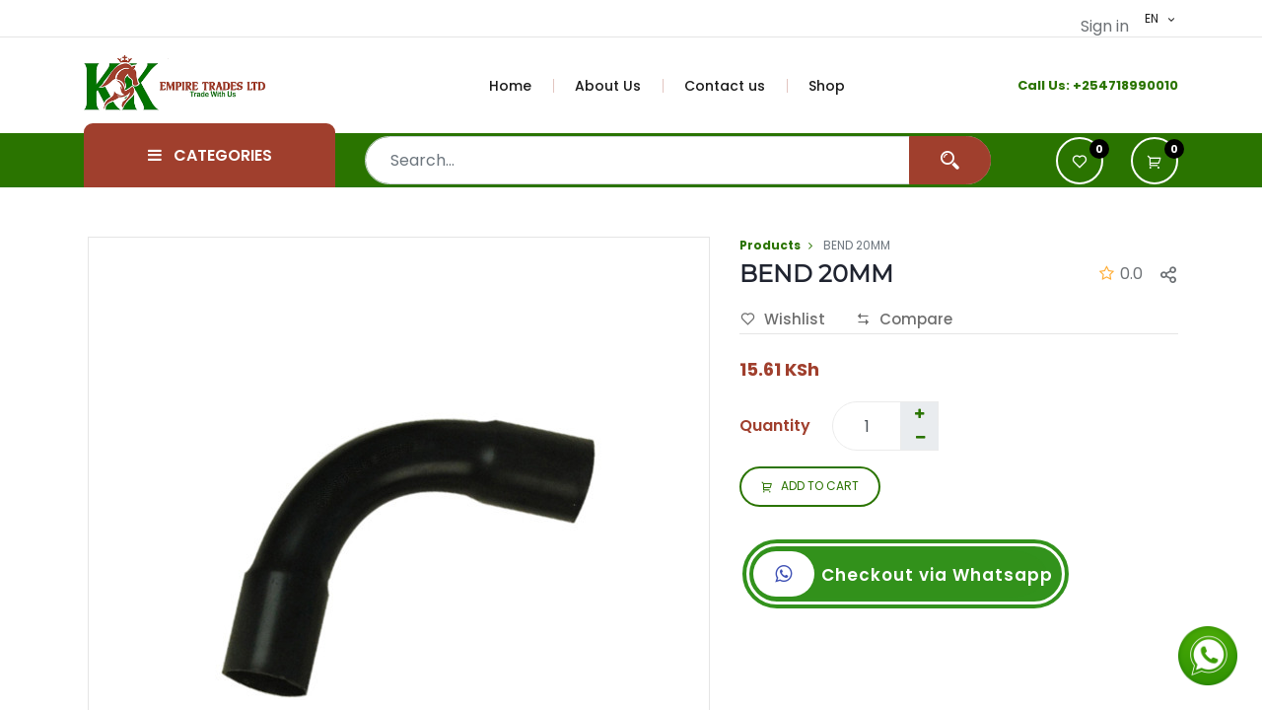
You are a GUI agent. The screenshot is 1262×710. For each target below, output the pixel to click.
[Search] (950, 160)
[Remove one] (920, 438)
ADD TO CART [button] (810, 487)
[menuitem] (521, 86)
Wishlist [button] (782, 319)
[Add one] (919, 414)
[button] (1154, 160)
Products (770, 245)
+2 (1081, 85)
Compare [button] (904, 319)
